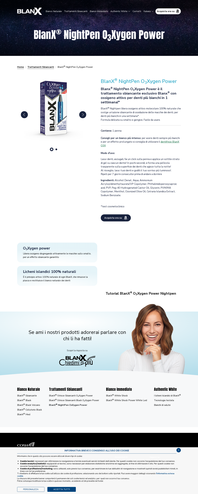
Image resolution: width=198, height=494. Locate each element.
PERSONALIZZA (30, 489)
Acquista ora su (168, 11)
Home (20, 67)
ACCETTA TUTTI (61, 489)
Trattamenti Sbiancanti (40, 67)
